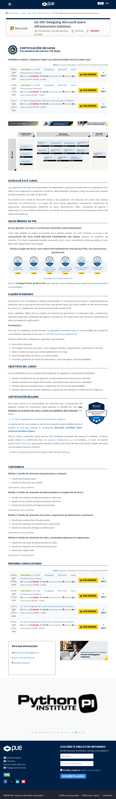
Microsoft (32, 13)
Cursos (23, 13)
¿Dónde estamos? (21, 662)
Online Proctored (23, 443)
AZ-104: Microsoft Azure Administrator (60, 334)
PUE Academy (13, 13)
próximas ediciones (64, 278)
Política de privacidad (69, 795)
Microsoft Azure (44, 13)
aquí (68, 452)
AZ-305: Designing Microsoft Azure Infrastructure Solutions (47, 100)
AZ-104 (20, 427)
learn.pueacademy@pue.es (25, 652)
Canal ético (107, 795)
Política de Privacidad (90, 770)
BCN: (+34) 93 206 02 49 (23, 657)
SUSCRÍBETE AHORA (73, 776)
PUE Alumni (55, 51)
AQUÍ (88, 59)
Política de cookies (90, 795)
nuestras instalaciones (58, 439)
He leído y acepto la (80, 770)
